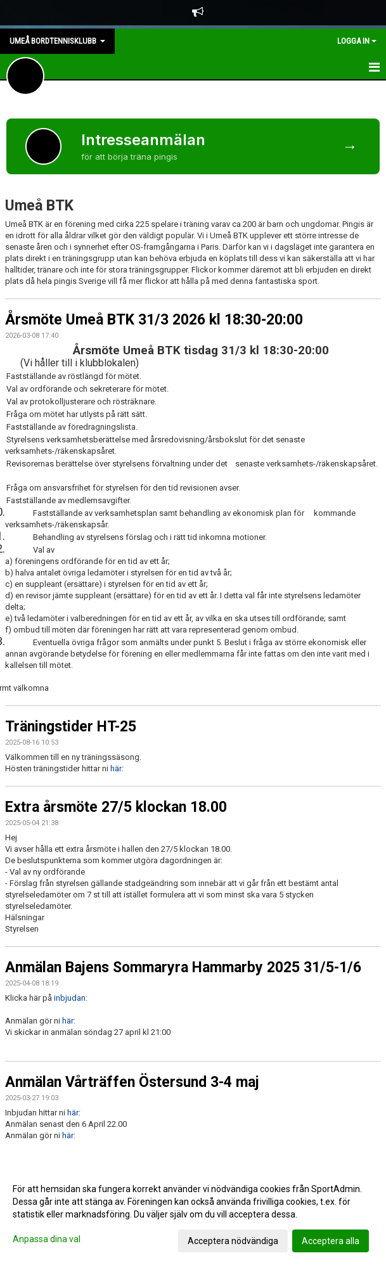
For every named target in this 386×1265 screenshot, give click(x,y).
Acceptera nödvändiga (233, 1241)
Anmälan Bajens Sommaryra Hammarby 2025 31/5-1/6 (183, 967)
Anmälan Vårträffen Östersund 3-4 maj (132, 1082)
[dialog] (193, 1214)
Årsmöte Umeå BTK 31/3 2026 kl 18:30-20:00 (154, 319)
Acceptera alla (330, 1241)
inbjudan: (70, 998)
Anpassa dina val (46, 1239)
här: (117, 768)
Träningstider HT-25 (70, 726)
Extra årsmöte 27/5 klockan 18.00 (116, 807)
